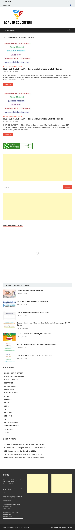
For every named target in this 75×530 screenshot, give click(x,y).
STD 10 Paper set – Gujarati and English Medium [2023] (23, 454)
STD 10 (6, 403)
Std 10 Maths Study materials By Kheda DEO (32, 301)
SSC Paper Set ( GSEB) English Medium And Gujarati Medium (24, 448)
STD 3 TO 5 (8, 412)
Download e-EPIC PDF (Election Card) (30, 290)
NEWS (6, 396)
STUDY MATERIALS (11, 422)
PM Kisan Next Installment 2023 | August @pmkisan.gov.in (24, 457)
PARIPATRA (8, 399)
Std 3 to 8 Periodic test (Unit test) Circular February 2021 (36, 344)
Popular (8, 285)
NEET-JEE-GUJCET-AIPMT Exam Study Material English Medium (32, 69)
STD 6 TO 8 (8, 416)
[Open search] (69, 30)
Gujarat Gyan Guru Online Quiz (15, 376)
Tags (27, 285)
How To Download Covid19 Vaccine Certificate (33, 312)
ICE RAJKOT (8, 383)
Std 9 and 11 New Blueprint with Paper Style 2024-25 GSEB (24, 444)
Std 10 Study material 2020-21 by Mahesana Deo (34, 334)
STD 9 (6, 419)
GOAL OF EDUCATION (22, 527)
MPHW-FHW (9, 389)
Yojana (6, 432)
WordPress (60, 527)
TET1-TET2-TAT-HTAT (11, 426)
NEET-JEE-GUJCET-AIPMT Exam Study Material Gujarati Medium (33, 118)
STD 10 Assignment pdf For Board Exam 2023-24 (20, 451)
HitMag (69, 527)
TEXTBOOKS (8, 429)
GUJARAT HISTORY (11, 379)
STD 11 (15, 66)
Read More (7, 84)
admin (16, 71)
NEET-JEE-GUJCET (8, 66)
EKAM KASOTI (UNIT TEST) (13, 373)
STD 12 (20, 66)
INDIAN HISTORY (10, 386)
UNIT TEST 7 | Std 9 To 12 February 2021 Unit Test (34, 355)
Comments (18, 285)
